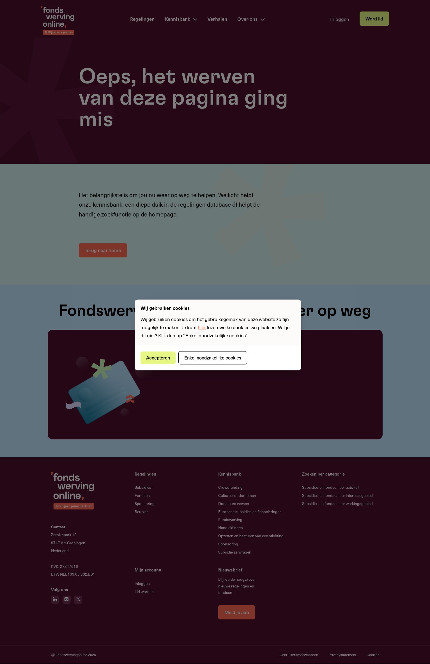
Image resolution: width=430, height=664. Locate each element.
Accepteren (158, 357)
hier (202, 327)
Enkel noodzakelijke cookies (213, 357)
